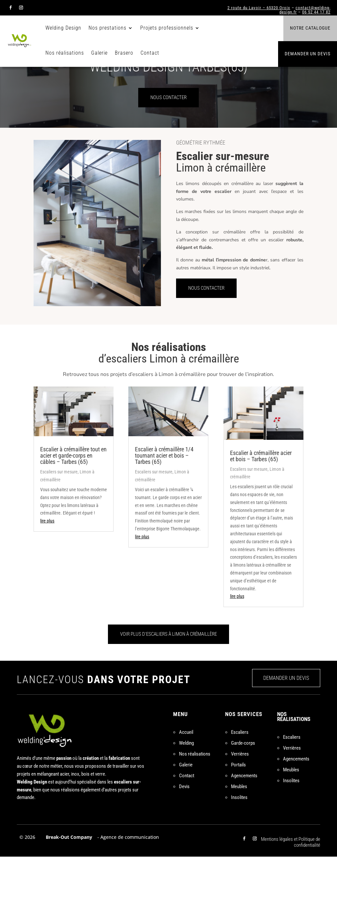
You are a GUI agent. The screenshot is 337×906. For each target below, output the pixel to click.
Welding (186, 792)
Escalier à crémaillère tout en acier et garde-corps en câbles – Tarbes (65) (73, 505)
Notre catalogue (310, 28)
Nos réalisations (64, 53)
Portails (238, 814)
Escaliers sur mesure (59, 521)
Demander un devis (307, 53)
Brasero (124, 53)
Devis (184, 836)
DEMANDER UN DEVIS (286, 727)
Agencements (244, 825)
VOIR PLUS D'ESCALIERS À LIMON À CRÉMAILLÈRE (168, 683)
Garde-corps (243, 792)
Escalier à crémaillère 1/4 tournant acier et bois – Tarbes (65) (164, 505)
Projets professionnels (166, 28)
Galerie (99, 53)
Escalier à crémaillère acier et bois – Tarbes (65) (261, 505)
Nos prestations (107, 28)
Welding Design (63, 28)
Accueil (186, 782)
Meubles (239, 836)
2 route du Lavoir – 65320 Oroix (258, 7)
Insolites (239, 847)
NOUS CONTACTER (168, 147)
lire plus (47, 570)
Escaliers (239, 782)
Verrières (240, 803)
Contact (150, 53)
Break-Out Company (67, 886)
